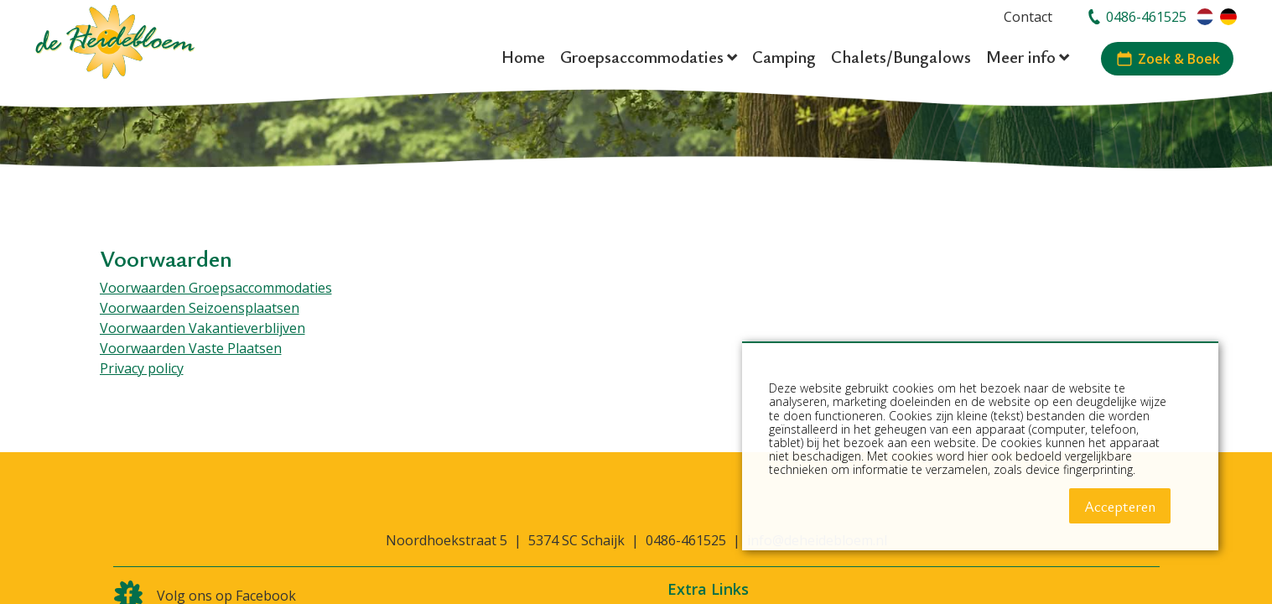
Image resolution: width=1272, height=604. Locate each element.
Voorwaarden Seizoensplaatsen (199, 308)
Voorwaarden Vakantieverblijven (202, 328)
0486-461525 (686, 540)
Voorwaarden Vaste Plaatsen (191, 348)
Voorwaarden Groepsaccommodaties (216, 288)
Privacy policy (142, 368)
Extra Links (708, 589)
